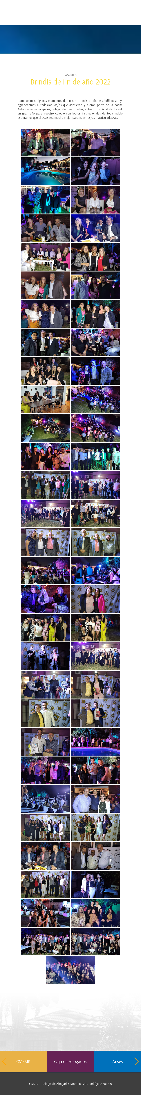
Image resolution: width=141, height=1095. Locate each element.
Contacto (130, 4)
